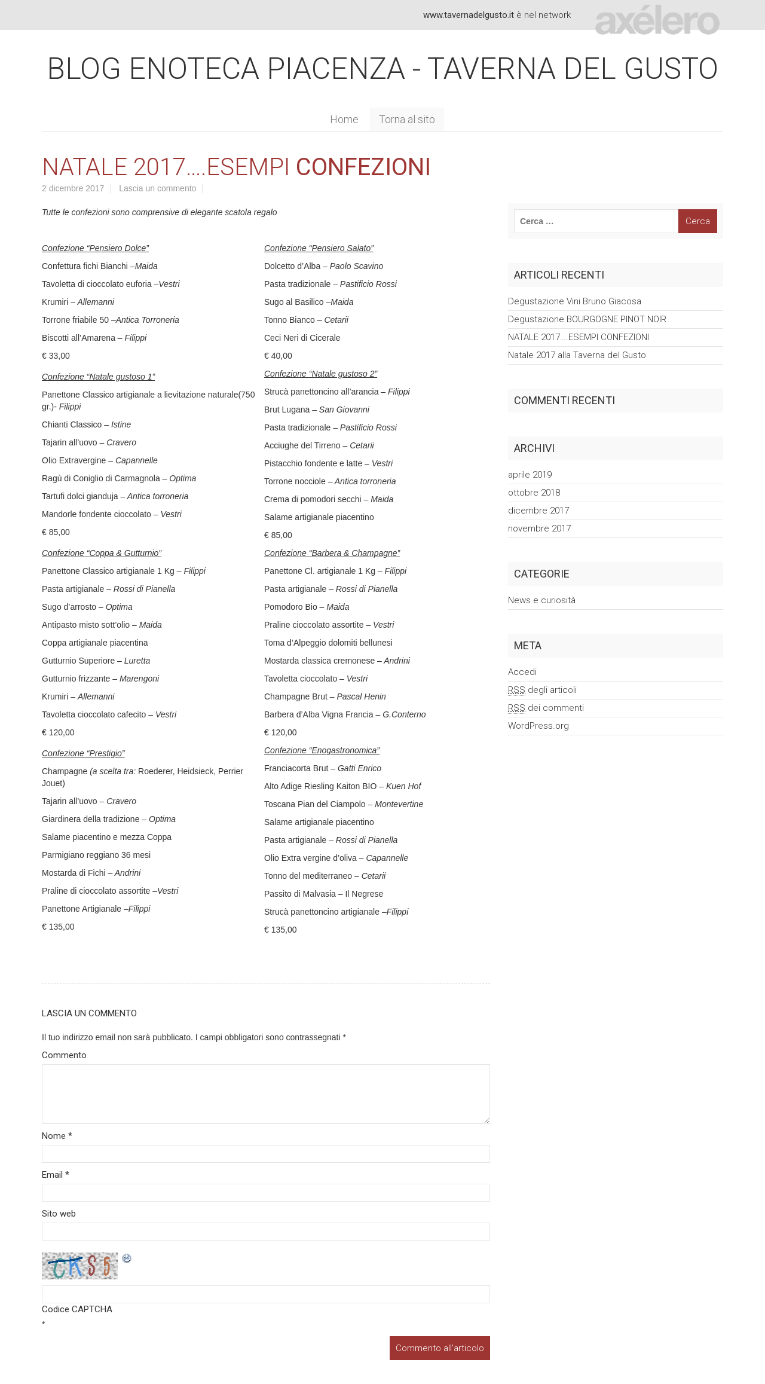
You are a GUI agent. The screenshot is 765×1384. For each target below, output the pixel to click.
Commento (64, 1055)
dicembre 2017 (538, 510)
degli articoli (542, 690)
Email (55, 1174)
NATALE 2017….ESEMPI (578, 337)
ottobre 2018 (534, 492)
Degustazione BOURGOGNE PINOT (587, 319)
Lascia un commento (157, 188)
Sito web (59, 1213)
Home (344, 119)
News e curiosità (542, 600)
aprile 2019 (530, 474)
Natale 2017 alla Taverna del (577, 355)
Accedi (522, 672)
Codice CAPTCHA (77, 1309)
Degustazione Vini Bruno (574, 301)
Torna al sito (407, 119)
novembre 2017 (539, 528)
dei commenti (546, 708)
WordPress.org (538, 725)
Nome (57, 1136)
